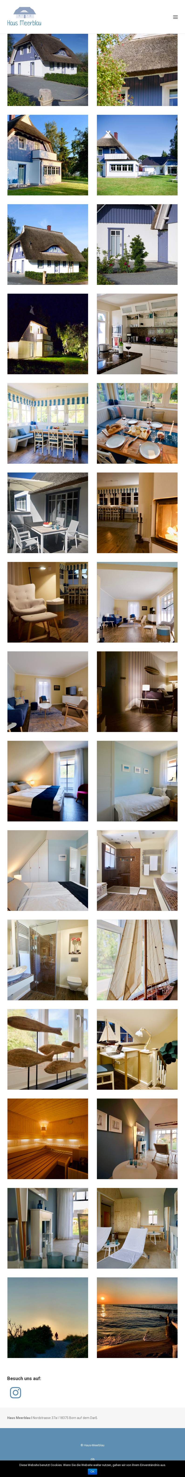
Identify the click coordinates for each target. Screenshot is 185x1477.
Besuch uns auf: (24, 1378)
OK (92, 1471)
